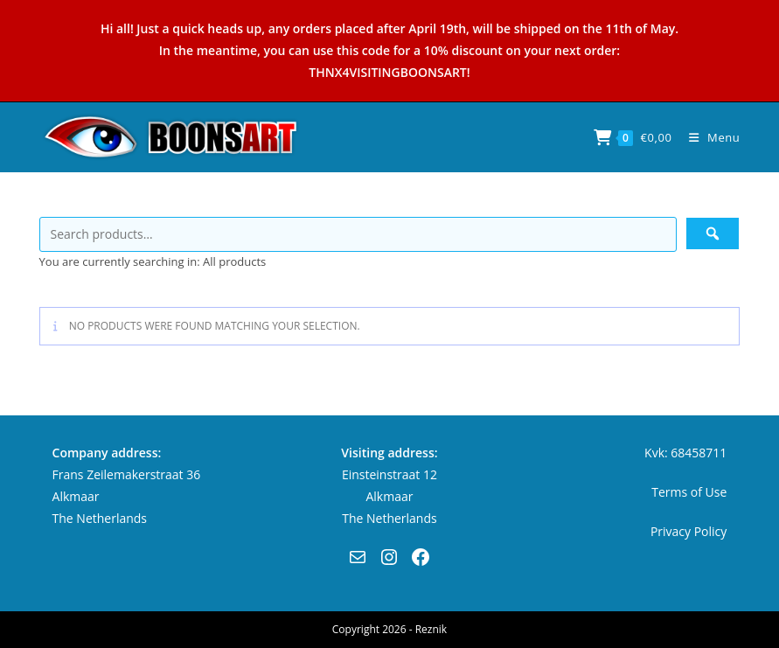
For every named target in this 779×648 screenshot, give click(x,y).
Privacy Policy (688, 531)
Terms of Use (689, 492)
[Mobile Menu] (708, 137)
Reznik (431, 629)
